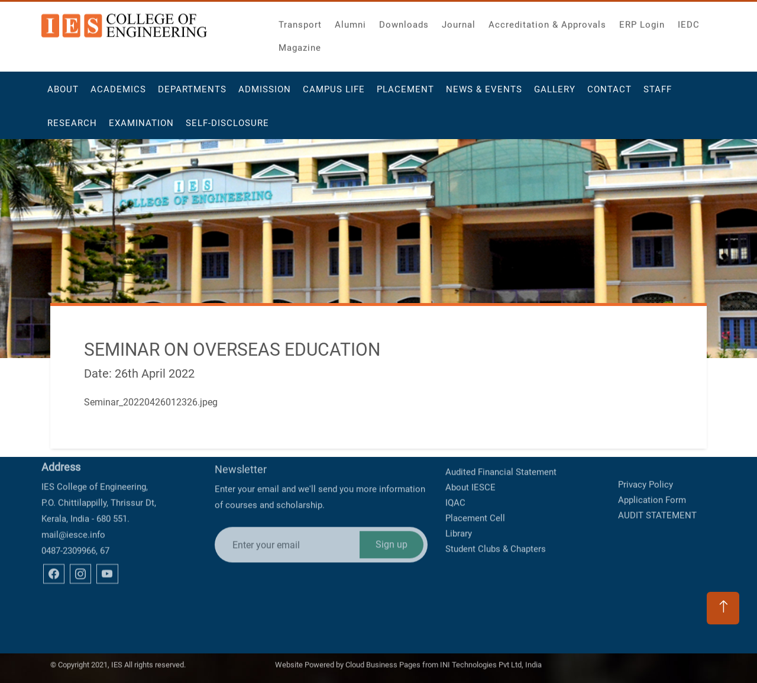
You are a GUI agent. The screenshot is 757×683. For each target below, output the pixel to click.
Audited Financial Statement (501, 442)
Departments (192, 94)
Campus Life (334, 94)
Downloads (404, 21)
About (63, 94)
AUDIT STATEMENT (657, 500)
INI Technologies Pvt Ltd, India (491, 661)
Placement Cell (475, 489)
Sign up (391, 507)
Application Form (652, 485)
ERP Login (642, 21)
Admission (264, 94)
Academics (118, 94)
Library (458, 504)
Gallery (554, 94)
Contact (609, 94)
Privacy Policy (645, 470)
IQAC (455, 473)
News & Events (484, 94)
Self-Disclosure (227, 128)
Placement (405, 94)
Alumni (350, 21)
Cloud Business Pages (382, 661)
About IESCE (470, 458)
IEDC (689, 21)
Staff (657, 94)
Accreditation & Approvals (547, 21)
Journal (458, 21)
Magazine (300, 44)
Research (72, 128)
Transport (300, 21)
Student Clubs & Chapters (495, 519)
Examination (141, 128)
